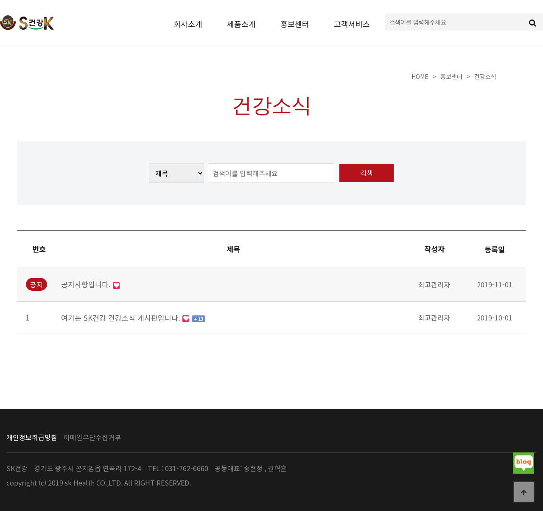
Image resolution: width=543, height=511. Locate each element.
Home (419, 77)
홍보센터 (294, 23)
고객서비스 (352, 23)
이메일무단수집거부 (92, 437)
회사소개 (188, 23)
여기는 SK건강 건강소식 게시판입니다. (121, 317)
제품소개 (241, 23)
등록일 (494, 249)
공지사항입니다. (87, 284)
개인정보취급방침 (31, 437)
